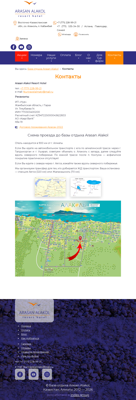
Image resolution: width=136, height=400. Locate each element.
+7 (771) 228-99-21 (66, 22)
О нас (88, 57)
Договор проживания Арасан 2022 (41, 127)
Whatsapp (64, 34)
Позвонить (81, 34)
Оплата (65, 55)
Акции (21, 55)
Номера (36, 55)
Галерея (26, 344)
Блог (78, 55)
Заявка (23, 38)
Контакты (114, 55)
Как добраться (30, 338)
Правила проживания (35, 352)
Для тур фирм (99, 58)
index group (80, 395)
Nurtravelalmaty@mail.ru (38, 91)
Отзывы (26, 348)
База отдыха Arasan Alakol (43, 69)
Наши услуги (51, 57)
